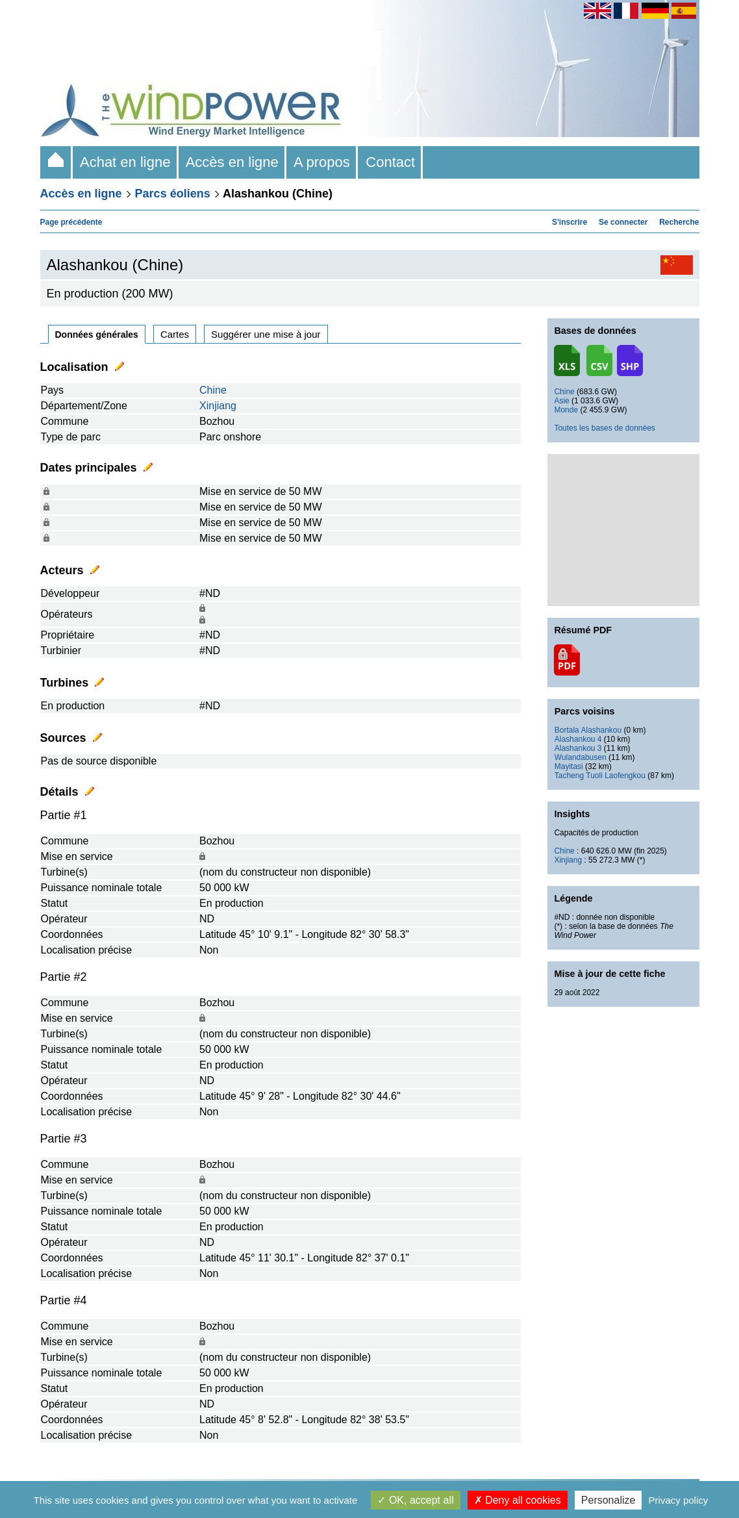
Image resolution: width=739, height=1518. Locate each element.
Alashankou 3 (578, 748)
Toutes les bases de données (604, 428)
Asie (561, 400)
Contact (390, 162)
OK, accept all (415, 1500)
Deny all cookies (517, 1500)
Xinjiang (217, 405)
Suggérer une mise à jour (265, 334)
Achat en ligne (126, 162)
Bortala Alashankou (588, 730)
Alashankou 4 (578, 739)
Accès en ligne (232, 162)
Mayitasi (569, 766)
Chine (213, 390)
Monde (566, 409)
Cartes (174, 334)
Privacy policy (678, 1500)
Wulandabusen (581, 757)
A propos (322, 162)
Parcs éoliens (172, 193)
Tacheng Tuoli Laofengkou (600, 775)
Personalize (608, 1500)
